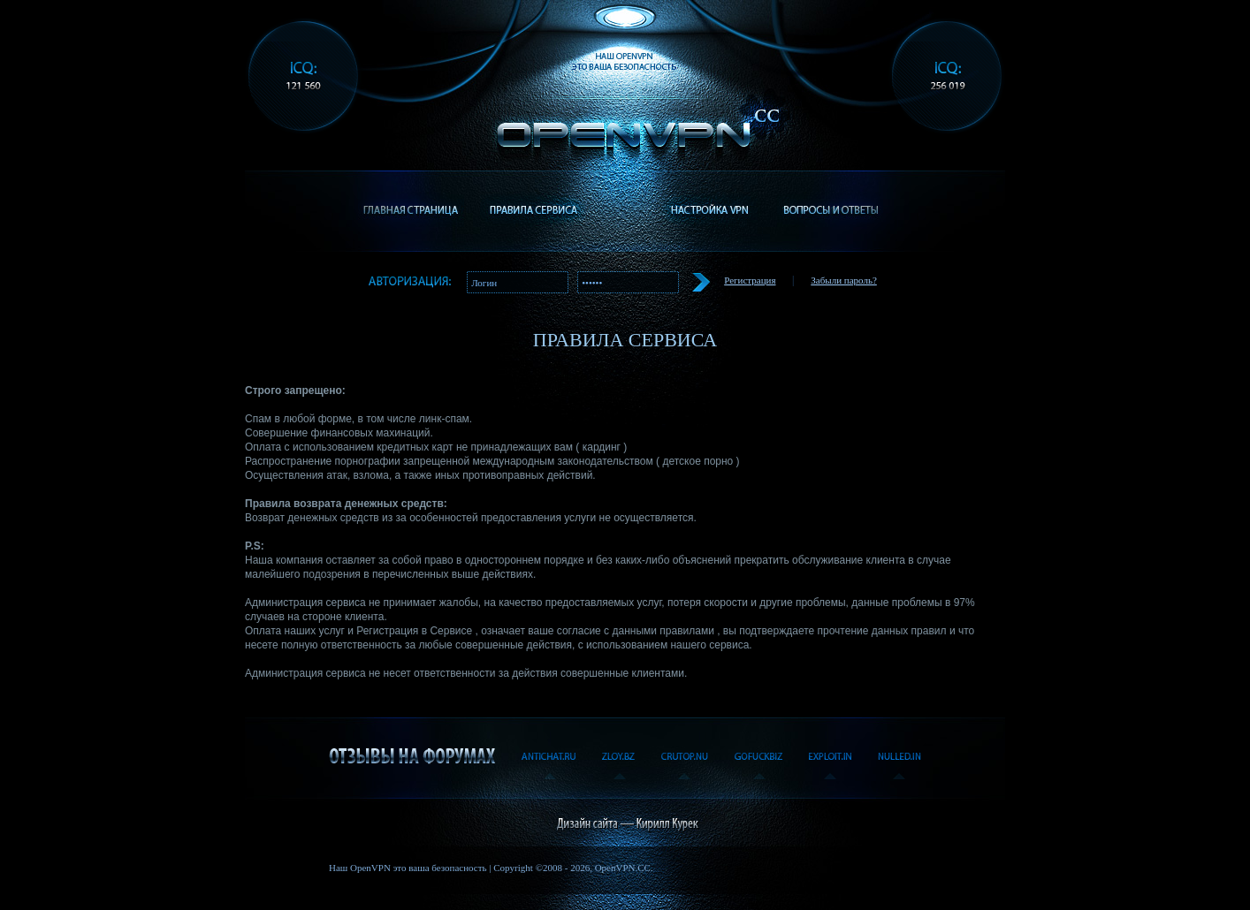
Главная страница (411, 211)
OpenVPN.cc (634, 123)
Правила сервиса (533, 211)
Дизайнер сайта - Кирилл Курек (625, 823)
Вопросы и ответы (830, 211)
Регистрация (749, 280)
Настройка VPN (709, 211)
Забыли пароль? (844, 280)
